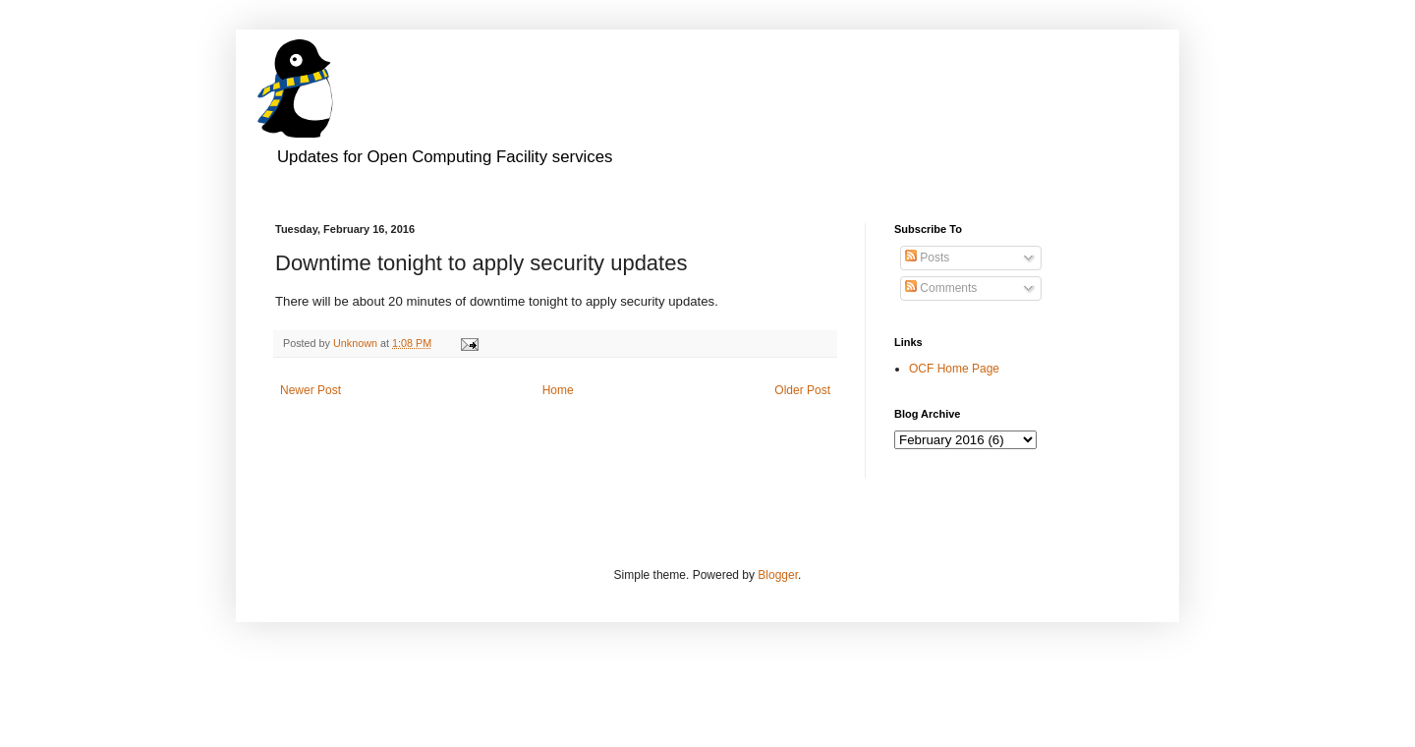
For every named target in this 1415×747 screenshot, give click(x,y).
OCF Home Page (954, 368)
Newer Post (310, 390)
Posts (927, 257)
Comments (941, 288)
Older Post (802, 390)
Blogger (778, 575)
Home (558, 390)
